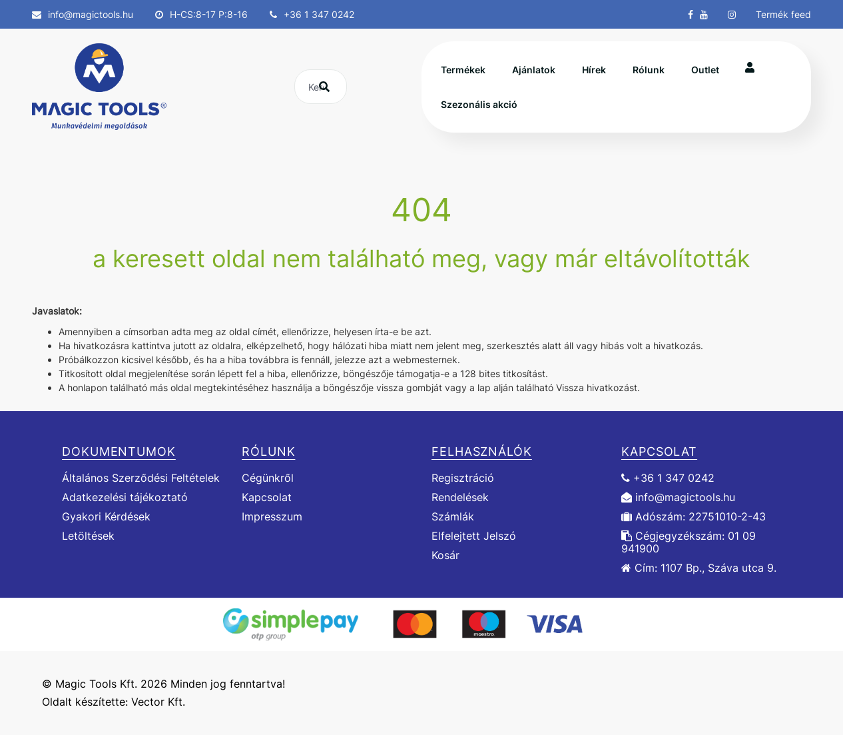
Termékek (463, 69)
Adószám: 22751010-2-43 (693, 516)
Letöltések (88, 536)
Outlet (705, 69)
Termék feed (783, 14)
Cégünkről (268, 477)
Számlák (452, 516)
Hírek (594, 69)
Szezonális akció (479, 104)
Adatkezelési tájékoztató (125, 497)
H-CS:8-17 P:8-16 (201, 14)
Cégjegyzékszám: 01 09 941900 (688, 542)
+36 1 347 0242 (312, 14)
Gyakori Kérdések (106, 516)
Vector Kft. (158, 702)
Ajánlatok (533, 69)
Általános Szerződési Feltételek (141, 477)
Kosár (445, 555)
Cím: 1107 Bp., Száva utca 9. (698, 568)
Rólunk (649, 69)
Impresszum (272, 516)
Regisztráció (462, 477)
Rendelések (460, 497)
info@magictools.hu (82, 14)
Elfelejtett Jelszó (473, 536)
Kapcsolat (267, 497)
